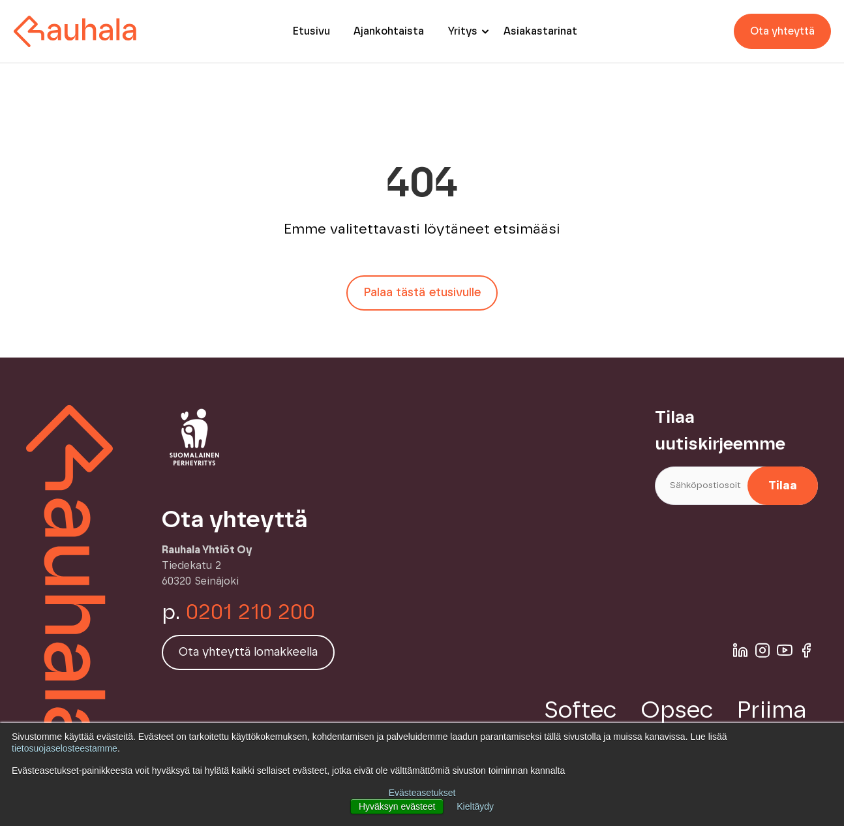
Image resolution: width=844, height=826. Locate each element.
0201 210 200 (250, 612)
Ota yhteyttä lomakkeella (248, 652)
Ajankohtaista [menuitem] (389, 31)
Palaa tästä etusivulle (422, 293)
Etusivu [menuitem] (311, 31)
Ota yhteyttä (782, 31)
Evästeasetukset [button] (422, 793)
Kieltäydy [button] (475, 806)
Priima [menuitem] (771, 710)
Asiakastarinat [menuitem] (540, 31)
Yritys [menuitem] (462, 31)
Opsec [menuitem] (677, 710)
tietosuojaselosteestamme (64, 748)
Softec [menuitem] (580, 710)
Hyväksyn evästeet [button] (397, 806)
